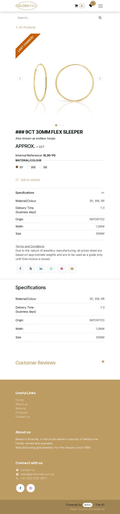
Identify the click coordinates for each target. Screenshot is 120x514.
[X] (31, 268)
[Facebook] (20, 268)
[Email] (72, 268)
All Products (25, 27)
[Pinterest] (62, 268)
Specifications (25, 192)
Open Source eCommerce (87, 509)
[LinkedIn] (41, 268)
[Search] (100, 17)
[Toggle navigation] (100, 6)
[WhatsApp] (51, 268)
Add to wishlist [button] (28, 180)
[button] (20, 78)
